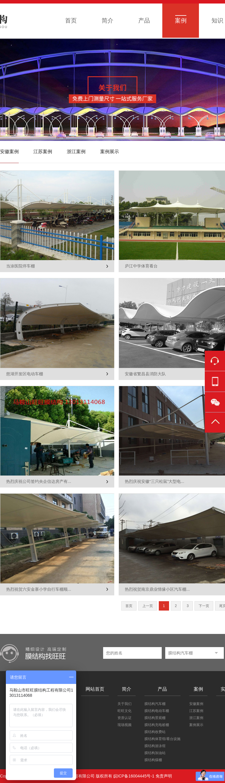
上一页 (147, 606)
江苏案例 (42, 151)
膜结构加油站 (155, 753)
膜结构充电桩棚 (156, 725)
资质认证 (124, 718)
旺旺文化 (124, 711)
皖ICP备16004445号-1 (133, 776)
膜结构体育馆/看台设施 (162, 739)
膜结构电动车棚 (156, 711)
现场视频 (124, 725)
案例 (181, 20)
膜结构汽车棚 (155, 704)
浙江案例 (76, 151)
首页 (71, 20)
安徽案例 (9, 151)
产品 (144, 20)
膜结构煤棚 (153, 760)
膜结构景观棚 (155, 718)
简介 (107, 20)
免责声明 (164, 776)
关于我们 (124, 704)
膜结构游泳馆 (155, 746)
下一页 (204, 606)
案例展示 (109, 151)
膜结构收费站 (155, 732)
